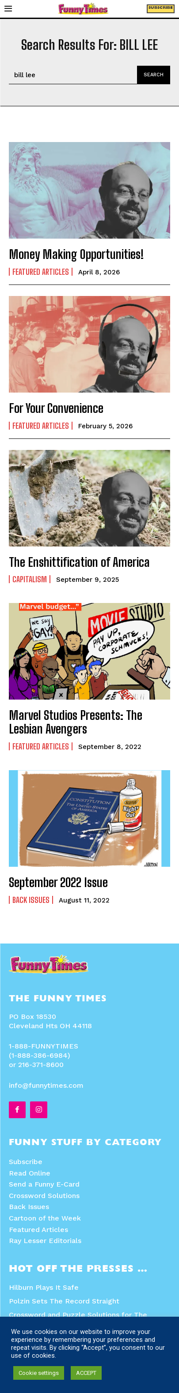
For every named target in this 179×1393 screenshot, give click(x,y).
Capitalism (29, 579)
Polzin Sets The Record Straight (64, 1301)
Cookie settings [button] (39, 1373)
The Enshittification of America (79, 561)
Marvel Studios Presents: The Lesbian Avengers (75, 722)
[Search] (153, 75)
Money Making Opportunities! (76, 254)
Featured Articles (40, 272)
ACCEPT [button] (86, 1373)
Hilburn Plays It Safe (44, 1287)
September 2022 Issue (58, 882)
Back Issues (31, 900)
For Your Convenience (56, 408)
